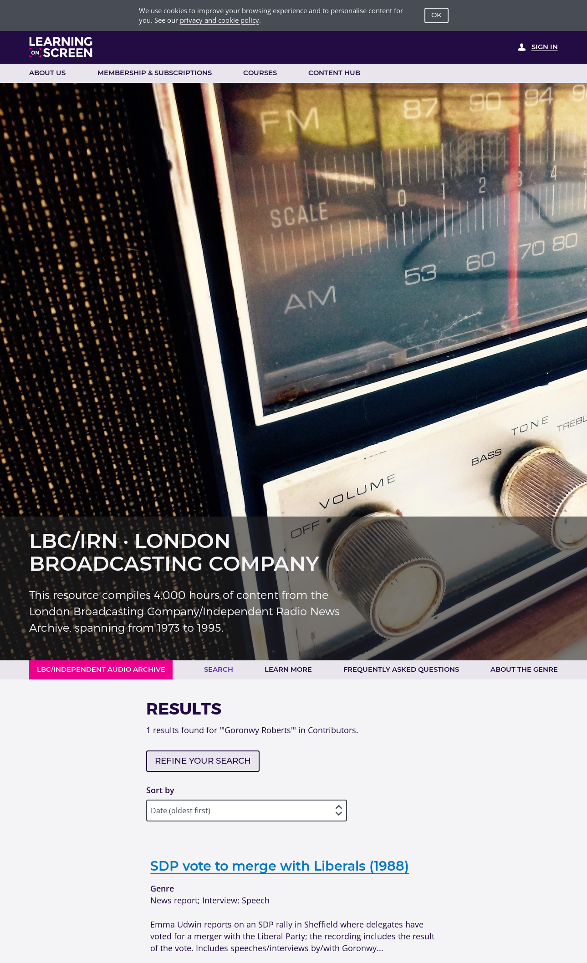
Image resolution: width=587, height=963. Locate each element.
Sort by (160, 790)
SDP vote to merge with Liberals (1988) (279, 866)
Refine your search (203, 760)
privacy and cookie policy (219, 20)
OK (436, 15)
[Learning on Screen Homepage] (61, 47)
